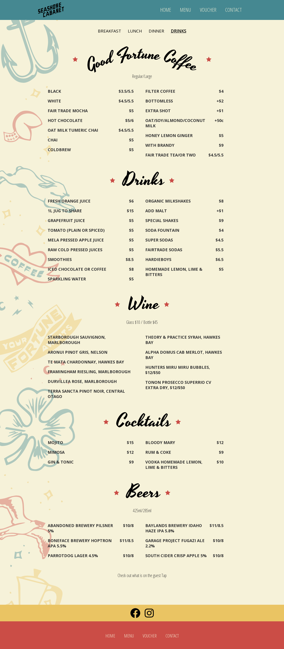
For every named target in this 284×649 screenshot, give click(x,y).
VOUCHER (208, 9)
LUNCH (135, 31)
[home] (51, 8)
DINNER (156, 31)
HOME (165, 9)
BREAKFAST (109, 31)
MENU (185, 9)
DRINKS (178, 31)
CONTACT (233, 9)
